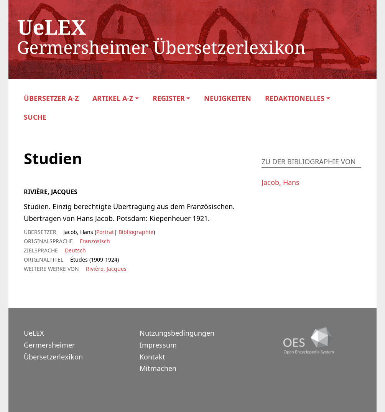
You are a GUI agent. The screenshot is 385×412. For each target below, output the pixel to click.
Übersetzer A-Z (51, 98)
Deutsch (75, 250)
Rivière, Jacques (106, 268)
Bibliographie (135, 232)
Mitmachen (158, 368)
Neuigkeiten (227, 98)
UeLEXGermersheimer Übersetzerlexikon (53, 344)
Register (169, 98)
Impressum (158, 344)
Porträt (105, 232)
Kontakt (152, 356)
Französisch (95, 241)
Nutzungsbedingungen (177, 333)
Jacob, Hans (280, 182)
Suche (35, 117)
